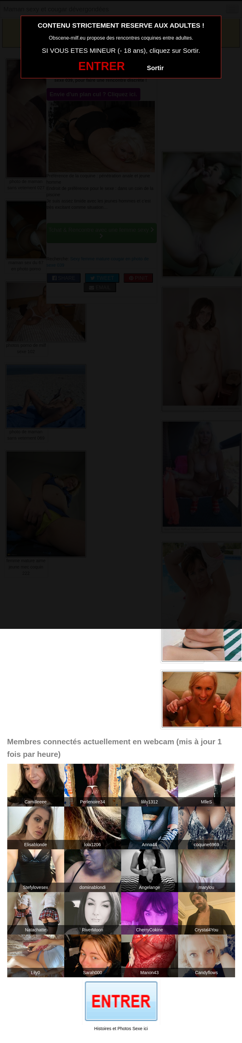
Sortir (155, 67)
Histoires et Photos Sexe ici (121, 1028)
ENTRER (101, 66)
